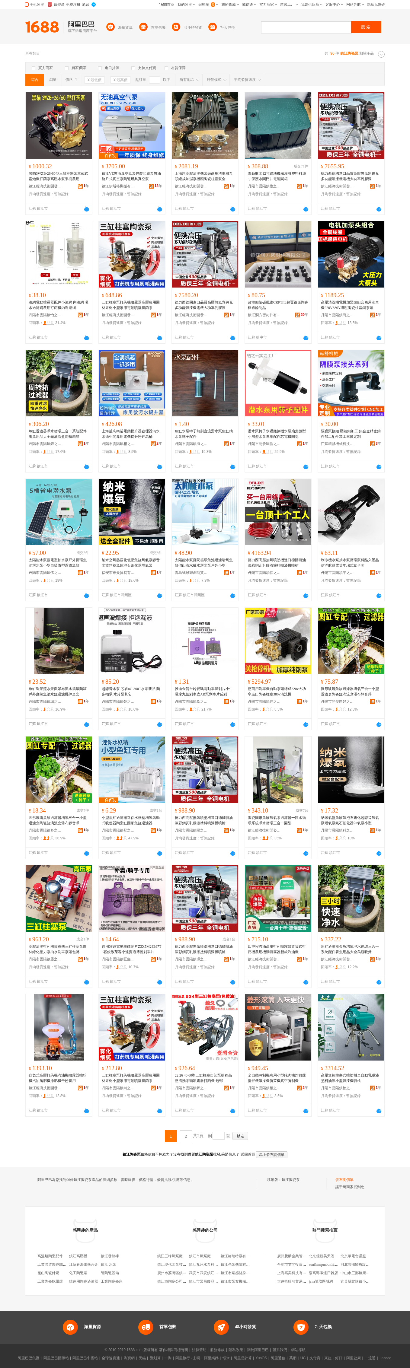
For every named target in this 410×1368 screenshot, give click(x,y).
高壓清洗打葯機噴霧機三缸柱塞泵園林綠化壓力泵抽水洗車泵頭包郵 (58, 949)
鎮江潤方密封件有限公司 (264, 315)
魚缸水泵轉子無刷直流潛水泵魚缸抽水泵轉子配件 (204, 434)
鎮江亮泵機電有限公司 (239, 1264)
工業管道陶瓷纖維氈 (53, 1264)
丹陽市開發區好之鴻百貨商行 (337, 701)
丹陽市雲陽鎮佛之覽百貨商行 (45, 573)
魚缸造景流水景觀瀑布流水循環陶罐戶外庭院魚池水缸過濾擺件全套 (58, 691)
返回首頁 (248, 1154)
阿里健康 (353, 1358)
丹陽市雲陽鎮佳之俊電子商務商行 (264, 701)
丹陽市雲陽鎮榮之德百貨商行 (118, 701)
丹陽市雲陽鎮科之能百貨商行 (337, 830)
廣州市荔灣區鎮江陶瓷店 (177, 1273)
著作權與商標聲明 (173, 1350)
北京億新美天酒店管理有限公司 (334, 1256)
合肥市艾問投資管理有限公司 (300, 1264)
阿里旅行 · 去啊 (187, 1358)
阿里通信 (278, 1358)
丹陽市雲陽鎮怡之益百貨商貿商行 (45, 315)
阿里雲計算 (243, 1358)
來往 (328, 1358)
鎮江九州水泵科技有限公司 (210, 1264)
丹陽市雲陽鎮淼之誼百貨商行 (191, 701)
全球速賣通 (111, 1358)
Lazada (385, 1358)
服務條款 (217, 1350)
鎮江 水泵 (108, 1264)
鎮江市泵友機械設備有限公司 (244, 1281)
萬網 (292, 1358)
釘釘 (338, 1358)
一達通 (370, 1358)
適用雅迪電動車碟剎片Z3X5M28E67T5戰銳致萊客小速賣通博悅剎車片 (131, 949)
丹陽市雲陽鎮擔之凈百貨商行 (264, 186)
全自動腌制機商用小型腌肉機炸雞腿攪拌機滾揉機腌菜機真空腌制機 (277, 1078)
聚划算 (155, 1358)
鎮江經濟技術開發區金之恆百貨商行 (264, 830)
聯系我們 (280, 1350)
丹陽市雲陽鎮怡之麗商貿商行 (264, 573)
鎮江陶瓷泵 (291, 1180)
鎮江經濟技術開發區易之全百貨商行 (337, 186)
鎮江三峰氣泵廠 (170, 1256)
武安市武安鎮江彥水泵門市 (210, 1273)
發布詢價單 (344, 1180)
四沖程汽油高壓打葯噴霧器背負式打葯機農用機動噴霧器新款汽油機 (277, 949)
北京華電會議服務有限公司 (362, 1256)
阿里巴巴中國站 (85, 1358)
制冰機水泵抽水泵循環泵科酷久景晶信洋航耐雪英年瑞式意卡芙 (350, 563)
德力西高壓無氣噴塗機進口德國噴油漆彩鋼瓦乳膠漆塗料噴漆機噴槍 (277, 563)
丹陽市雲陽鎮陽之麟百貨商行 (191, 830)
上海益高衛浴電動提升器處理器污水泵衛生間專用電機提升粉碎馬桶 (131, 434)
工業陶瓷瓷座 (112, 1281)
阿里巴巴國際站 (56, 1358)
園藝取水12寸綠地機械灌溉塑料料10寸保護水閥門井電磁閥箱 (277, 176)
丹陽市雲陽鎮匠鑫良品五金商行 (118, 959)
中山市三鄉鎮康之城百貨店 (362, 1273)
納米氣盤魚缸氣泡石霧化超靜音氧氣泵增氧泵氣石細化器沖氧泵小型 (350, 820)
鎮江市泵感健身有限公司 (241, 1273)
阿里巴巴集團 (29, 1358)
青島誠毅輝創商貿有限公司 (191, 573)
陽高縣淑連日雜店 (323, 1273)
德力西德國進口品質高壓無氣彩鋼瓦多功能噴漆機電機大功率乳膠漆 (350, 176)
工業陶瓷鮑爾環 (50, 1281)
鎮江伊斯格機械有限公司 (118, 186)
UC (303, 1358)
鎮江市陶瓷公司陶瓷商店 (177, 1281)
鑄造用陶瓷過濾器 (83, 1281)
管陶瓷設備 (110, 1273)
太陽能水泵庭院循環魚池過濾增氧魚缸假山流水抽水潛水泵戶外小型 (204, 563)
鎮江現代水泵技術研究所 (177, 1264)
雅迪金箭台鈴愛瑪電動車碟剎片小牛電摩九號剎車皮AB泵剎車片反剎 (204, 691)
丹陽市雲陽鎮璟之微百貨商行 (191, 959)
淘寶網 (129, 1358)
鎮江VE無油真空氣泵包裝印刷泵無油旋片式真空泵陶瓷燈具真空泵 (131, 176)
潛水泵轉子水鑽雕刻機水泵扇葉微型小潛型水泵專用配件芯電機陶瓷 (277, 434)
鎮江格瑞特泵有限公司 (239, 1256)
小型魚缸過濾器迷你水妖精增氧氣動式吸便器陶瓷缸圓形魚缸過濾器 (131, 820)
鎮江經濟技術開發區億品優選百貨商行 (118, 315)
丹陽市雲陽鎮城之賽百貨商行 (45, 701)
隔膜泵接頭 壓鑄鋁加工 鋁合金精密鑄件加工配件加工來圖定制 (351, 434)
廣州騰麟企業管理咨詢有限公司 (302, 1256)
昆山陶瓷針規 (48, 1273)
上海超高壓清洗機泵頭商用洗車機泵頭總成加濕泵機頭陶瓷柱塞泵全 (204, 176)
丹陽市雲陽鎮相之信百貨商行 (118, 444)
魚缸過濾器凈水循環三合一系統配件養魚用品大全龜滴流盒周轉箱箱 (58, 434)
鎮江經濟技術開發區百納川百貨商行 (191, 315)
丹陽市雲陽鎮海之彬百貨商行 (191, 444)
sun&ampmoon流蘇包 (325, 1264)
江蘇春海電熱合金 (83, 1264)
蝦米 (226, 1358)
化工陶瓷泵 (78, 1273)
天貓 (142, 1358)
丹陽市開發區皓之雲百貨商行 (264, 444)
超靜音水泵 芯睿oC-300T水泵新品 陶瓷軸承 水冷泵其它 (131, 691)
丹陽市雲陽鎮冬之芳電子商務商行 (45, 830)
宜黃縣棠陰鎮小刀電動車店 (362, 1281)
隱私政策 (236, 1350)
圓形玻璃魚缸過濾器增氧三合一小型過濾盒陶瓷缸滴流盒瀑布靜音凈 (350, 691)
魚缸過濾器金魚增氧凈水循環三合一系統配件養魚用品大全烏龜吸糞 (350, 949)
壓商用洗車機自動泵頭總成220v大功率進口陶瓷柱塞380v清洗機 (277, 691)
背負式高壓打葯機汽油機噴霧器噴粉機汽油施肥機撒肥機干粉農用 (58, 1078)
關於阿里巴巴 (258, 1350)
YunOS (261, 1358)
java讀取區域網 (321, 1281)
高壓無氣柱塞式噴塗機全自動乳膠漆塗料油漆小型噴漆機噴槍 (350, 1078)
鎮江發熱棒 (110, 1256)
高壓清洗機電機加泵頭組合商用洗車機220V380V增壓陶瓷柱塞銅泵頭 (350, 305)
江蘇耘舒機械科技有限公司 (337, 444)
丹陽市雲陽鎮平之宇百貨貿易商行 (337, 573)
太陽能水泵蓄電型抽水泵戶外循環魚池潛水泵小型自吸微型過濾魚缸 (58, 563)
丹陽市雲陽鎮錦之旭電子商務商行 (45, 444)
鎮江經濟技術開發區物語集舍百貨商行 (45, 1088)
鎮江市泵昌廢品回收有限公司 (212, 1281)
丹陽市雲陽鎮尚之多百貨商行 (337, 315)
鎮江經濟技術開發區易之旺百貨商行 (45, 186)
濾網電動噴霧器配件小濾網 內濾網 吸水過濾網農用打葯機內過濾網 (58, 305)
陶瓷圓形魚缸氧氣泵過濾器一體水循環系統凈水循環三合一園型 (277, 820)
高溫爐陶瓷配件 (50, 1256)
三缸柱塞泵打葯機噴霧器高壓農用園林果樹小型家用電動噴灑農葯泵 (131, 305)
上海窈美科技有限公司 (295, 1273)
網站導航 (298, 1350)
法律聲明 (199, 1350)
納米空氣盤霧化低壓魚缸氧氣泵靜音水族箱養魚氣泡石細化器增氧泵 (131, 563)
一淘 (167, 1358)
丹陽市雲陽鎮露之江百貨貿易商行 (45, 959)
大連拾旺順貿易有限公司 (297, 1281)
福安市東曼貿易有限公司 (118, 573)
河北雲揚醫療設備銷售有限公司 (366, 1264)
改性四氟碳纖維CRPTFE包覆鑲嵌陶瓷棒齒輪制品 (278, 305)
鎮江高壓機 (78, 1256)
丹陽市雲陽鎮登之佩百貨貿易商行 (118, 830)
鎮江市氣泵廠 (200, 1256)
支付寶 (314, 1358)
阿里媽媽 (211, 1358)
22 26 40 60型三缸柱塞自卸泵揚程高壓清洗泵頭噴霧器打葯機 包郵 (203, 1078)
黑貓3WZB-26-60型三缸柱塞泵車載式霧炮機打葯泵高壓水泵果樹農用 (58, 176)
